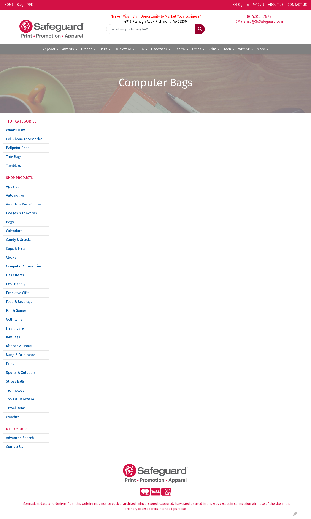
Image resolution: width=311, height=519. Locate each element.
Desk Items (15, 275)
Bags (10, 222)
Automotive (15, 195)
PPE (30, 5)
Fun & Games (16, 311)
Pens (10, 364)
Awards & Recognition (23, 204)
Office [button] (196, 49)
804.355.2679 (259, 16)
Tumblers (13, 166)
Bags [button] (103, 49)
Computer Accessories (23, 266)
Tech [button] (227, 49)
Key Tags (13, 337)
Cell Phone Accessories (24, 139)
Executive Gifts (17, 293)
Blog (20, 5)
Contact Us (14, 447)
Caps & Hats (15, 249)
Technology (15, 390)
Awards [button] (68, 49)
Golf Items (14, 319)
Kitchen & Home (19, 346)
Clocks (11, 257)
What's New (15, 130)
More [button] (261, 49)
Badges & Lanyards (21, 213)
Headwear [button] (159, 49)
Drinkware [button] (122, 49)
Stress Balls (15, 381)
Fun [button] (141, 49)
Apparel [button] (49, 49)
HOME (9, 5)
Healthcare (15, 328)
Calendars (14, 231)
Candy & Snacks (19, 240)
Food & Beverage (19, 302)
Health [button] (179, 49)
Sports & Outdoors (21, 373)
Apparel (12, 187)
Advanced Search (20, 438)
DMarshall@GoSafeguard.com (259, 21)
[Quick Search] (151, 29)
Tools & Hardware (20, 399)
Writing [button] (244, 49)
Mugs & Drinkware (20, 355)
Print (212, 49)
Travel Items (16, 408)
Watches (13, 417)
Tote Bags (14, 157)
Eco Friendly (15, 284)
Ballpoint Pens (17, 148)
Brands (86, 49)
